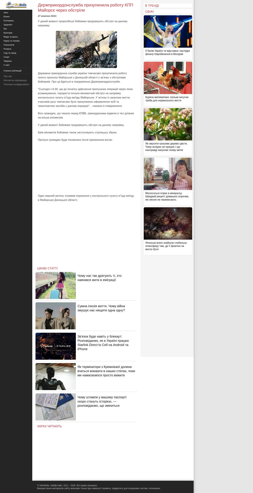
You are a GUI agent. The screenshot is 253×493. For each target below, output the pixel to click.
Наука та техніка (12, 41)
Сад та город (10, 53)
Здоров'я (8, 24)
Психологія (9, 45)
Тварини (8, 61)
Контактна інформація (15, 80)
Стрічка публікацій (12, 70)
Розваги (7, 49)
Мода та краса (11, 37)
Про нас (8, 76)
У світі (7, 65)
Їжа (5, 28)
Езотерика (9, 20)
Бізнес (7, 16)
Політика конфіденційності (17, 84)
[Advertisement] (86, 168)
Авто (6, 12)
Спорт (7, 57)
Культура (8, 33)
